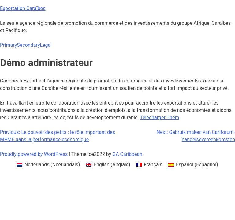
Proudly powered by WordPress (34, 154)
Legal (46, 45)
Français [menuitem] (153, 164)
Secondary (28, 45)
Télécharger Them (159, 117)
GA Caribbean (127, 154)
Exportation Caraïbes (23, 8)
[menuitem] (48, 164)
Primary (8, 45)
